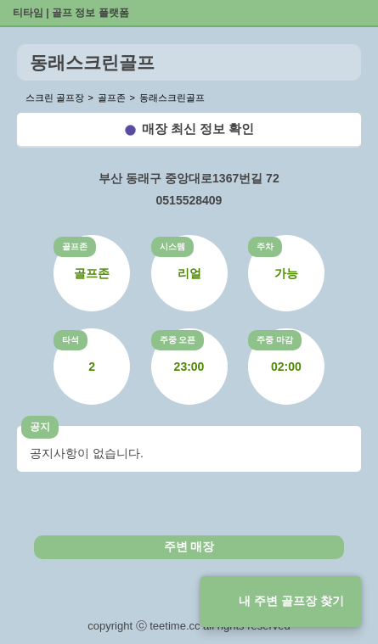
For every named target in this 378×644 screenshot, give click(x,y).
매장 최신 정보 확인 (198, 128)
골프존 (74, 246)
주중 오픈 (178, 339)
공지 (40, 427)
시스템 (172, 246)
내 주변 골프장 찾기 (291, 601)
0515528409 (189, 200)
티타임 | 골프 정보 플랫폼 (71, 13)
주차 (265, 246)
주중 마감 (275, 339)
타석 (70, 339)
